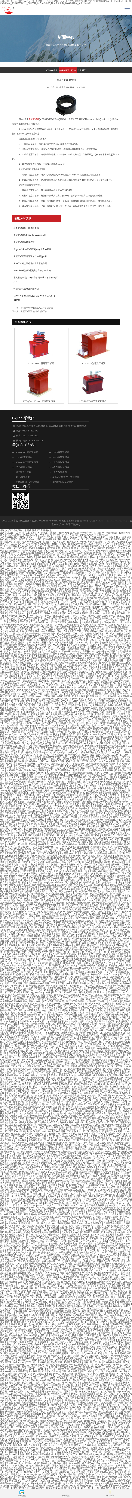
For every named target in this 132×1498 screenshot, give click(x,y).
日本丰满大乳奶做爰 (66, 840)
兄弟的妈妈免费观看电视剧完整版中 (27, 772)
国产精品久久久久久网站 (82, 1080)
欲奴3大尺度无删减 (30, 631)
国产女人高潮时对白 (119, 940)
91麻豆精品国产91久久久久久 (28, 914)
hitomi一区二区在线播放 (71, 1286)
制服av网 (53, 1147)
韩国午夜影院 (92, 905)
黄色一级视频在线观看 (28, 900)
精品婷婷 (35, 1230)
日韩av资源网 (99, 1077)
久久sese (108, 1351)
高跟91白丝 (35, 1001)
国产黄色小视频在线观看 (34, 1133)
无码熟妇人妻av (8, 568)
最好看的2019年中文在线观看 (87, 1223)
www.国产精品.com (10, 757)
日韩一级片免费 (59, 680)
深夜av (73, 537)
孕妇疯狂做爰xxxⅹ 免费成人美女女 (45, 685)
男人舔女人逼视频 (29, 627)
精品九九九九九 (8, 907)
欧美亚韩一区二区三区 (66, 1454)
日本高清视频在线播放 (51, 665)
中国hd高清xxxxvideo (45, 1387)
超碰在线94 (16, 1012)
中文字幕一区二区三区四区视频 (109, 1057)
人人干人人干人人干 (49, 683)
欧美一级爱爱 (84, 963)
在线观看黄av (29, 680)
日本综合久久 (32, 994)
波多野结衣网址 (44, 866)
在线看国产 (98, 1400)
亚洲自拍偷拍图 (34, 573)
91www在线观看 (98, 734)
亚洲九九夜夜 (48, 840)
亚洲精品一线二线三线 (43, 884)
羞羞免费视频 (104, 689)
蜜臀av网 (20, 761)
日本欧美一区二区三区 (20, 1326)
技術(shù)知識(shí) (71, 44)
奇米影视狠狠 (100, 1384)
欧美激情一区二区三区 (29, 961)
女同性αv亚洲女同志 (72, 1041)
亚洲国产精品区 (123, 772)
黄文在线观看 (35, 613)
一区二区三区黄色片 (32, 970)
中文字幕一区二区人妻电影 (92, 537)
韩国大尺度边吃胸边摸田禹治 (59, 1429)
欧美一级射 (88, 593)
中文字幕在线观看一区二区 (80, 718)
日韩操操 (56, 815)
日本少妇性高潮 (89, 1095)
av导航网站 (70, 1071)
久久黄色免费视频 (98, 759)
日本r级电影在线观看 (119, 1046)
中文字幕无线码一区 (100, 1479)
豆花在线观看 (121, 999)
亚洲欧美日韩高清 (18, 1086)
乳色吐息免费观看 (88, 662)
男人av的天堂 (37, 1003)
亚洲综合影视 (20, 1041)
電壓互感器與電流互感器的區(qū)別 (30, 256)
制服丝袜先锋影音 (22, 595)
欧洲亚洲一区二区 (115, 712)
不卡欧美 (47, 961)
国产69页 (61, 748)
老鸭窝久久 (47, 674)
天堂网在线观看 (74, 1014)
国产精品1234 (107, 1236)
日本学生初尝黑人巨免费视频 (77, 936)
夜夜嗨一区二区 (121, 947)
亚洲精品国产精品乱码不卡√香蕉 (25, 851)
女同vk (104, 622)
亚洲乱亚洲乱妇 (26, 1124)
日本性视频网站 (80, 1376)
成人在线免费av (73, 597)
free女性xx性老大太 (74, 985)
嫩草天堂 (75, 582)
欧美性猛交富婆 (121, 1080)
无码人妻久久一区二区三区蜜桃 (107, 849)
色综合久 (17, 577)
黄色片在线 (85, 1441)
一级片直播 (10, 629)
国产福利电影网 (112, 889)
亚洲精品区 (100, 1221)
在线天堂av (66, 1167)
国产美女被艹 (26, 831)
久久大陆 (110, 602)
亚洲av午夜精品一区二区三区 (114, 662)
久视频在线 (90, 1445)
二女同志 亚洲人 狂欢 (55, 546)
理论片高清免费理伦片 (83, 949)
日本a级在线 (39, 727)
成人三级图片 (7, 1140)
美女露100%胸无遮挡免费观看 (28, 1344)
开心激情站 (30, 705)
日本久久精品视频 (35, 622)
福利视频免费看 (45, 557)
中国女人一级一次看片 (120, 622)
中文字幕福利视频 (95, 712)
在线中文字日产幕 (104, 909)
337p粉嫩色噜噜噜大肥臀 (103, 875)
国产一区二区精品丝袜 (37, 1243)
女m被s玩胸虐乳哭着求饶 (50, 833)
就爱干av (90, 1194)
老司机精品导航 (104, 680)
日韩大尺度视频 (96, 714)
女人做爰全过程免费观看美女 (26, 1014)
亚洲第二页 (6, 696)
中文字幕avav (66, 853)
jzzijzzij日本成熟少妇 (96, 1010)
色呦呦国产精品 (92, 835)
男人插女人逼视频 (117, 541)
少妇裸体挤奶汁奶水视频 (51, 873)
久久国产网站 (62, 860)
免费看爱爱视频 (114, 564)
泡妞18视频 (90, 716)
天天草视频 (121, 766)
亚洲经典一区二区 (99, 1140)
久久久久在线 (82, 620)
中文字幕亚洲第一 (13, 1028)
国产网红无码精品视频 (78, 546)
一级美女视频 (66, 692)
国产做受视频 (85, 1470)
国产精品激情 (95, 649)
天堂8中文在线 (9, 965)
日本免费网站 (125, 1059)
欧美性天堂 (79, 770)
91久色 (83, 541)
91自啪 (65, 1319)
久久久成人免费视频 (52, 1008)
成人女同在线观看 (84, 1367)
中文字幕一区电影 (20, 1046)
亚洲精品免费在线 (88, 727)
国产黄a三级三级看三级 (36, 734)
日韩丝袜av (20, 911)
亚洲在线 (51, 1077)
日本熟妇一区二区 (29, 1420)
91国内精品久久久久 (10, 1407)
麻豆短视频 (14, 862)
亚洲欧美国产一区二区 (59, 779)
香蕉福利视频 (92, 1398)
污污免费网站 (77, 1248)
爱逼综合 (42, 786)
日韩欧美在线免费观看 (42, 1360)
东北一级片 (19, 905)
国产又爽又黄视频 (9, 575)
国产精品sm (101, 954)
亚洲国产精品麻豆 (118, 775)
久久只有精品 (11, 1021)
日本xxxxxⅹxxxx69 (80, 1268)
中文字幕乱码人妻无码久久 (35, 1120)
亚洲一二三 (108, 916)
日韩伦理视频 (84, 902)
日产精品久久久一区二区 (109, 1039)
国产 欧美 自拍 (27, 725)
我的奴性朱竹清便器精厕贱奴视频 (31, 687)
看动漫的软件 (13, 707)
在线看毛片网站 (32, 651)
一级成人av (22, 624)
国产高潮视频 (18, 642)
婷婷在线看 (91, 1340)
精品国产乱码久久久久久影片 (114, 698)
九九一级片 (123, 900)
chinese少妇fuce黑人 (88, 685)
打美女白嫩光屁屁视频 (68, 638)
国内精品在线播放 (49, 783)
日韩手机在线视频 (104, 642)
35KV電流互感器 (59, 457)
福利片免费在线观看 (67, 1458)
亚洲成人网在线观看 (99, 1118)
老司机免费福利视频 (74, 1012)
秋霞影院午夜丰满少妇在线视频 (79, 1106)
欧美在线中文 (25, 907)
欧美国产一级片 (83, 692)
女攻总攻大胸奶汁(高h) (53, 896)
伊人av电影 (77, 1003)
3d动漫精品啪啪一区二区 (57, 716)
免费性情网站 (20, 564)
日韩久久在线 (86, 927)
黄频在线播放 (24, 629)
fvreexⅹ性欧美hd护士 (17, 1160)
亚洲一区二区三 (94, 1160)
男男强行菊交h (102, 586)
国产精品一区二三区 (78, 1414)
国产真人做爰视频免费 (22, 579)
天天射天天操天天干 (14, 875)
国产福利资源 (49, 723)
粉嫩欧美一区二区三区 (118, 1405)
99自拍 (115, 1026)
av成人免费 (40, 1097)
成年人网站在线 (21, 954)
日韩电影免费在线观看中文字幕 (114, 1407)
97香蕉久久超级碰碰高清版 (117, 1136)
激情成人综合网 (32, 797)
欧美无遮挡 (27, 1331)
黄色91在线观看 (65, 1351)
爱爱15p (94, 990)
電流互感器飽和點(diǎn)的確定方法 (29, 235)
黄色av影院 (101, 550)
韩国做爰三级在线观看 (17, 1429)
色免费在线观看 (120, 860)
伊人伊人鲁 (109, 555)
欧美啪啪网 (23, 1194)
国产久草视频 (46, 537)
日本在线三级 (123, 1248)
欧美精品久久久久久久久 (32, 1055)
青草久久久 (70, 965)
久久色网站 (12, 1223)
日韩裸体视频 (80, 1310)
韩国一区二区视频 (104, 736)
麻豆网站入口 (90, 1407)
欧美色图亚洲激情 (97, 1281)
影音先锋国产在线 (22, 1068)
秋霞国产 (13, 539)
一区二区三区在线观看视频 (31, 842)
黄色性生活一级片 (18, 945)
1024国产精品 (123, 918)
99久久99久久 (116, 963)
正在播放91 (34, 1041)
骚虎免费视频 (45, 911)
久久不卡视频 (42, 775)
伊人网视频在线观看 (96, 604)
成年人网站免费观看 (78, 561)
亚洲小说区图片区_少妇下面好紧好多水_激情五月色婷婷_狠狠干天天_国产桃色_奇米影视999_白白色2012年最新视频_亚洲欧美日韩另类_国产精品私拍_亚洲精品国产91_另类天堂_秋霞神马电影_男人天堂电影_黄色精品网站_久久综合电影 (65, 533)
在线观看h (112, 559)
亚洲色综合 (119, 595)
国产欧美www (47, 1201)
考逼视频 (13, 1378)
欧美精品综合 (86, 840)
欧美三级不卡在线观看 (120, 550)
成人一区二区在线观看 (86, 667)
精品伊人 (98, 1102)
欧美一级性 (43, 680)
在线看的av (21, 537)
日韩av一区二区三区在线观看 (62, 727)
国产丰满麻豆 (52, 739)
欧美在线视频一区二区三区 (83, 1250)
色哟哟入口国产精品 (108, 1322)
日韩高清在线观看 (112, 1223)
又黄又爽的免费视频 (19, 1095)
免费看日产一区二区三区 (98, 952)
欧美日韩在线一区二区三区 (29, 716)
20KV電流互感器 (22, 457)
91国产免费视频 (12, 952)
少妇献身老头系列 (91, 622)
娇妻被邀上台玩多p (79, 1176)
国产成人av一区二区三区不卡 (99, 1003)
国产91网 (8, 1425)
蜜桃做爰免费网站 (52, 757)
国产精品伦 (108, 647)
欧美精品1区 (28, 1275)
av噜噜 (97, 1230)
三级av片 (72, 1023)
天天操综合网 (47, 750)
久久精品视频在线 (121, 844)
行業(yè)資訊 (51, 70)
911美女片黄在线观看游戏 (115, 786)
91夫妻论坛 (70, 685)
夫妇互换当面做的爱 (63, 806)
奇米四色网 (99, 1084)
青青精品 (58, 994)
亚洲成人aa (91, 611)
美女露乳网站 (43, 790)
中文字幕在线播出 (42, 806)
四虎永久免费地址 (13, 651)
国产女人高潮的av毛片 (101, 566)
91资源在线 (104, 597)
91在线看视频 (62, 557)
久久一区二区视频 (63, 624)
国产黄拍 (97, 1304)
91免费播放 (91, 871)
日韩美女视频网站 (119, 898)
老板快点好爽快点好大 (107, 588)
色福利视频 (103, 824)
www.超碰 (67, 958)
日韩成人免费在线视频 (42, 860)
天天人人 (14, 1035)
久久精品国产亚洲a (23, 768)
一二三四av (28, 988)
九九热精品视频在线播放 (81, 586)
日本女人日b (87, 1228)
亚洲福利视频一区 (58, 979)
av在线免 (18, 586)
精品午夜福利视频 (31, 1382)
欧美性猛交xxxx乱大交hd (67, 752)
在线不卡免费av (123, 718)
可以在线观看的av (121, 1443)
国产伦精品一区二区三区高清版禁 (67, 952)
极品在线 (51, 638)
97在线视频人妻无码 (64, 808)
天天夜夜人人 (76, 1142)
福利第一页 (28, 790)
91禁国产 (25, 864)
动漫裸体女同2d (45, 1187)
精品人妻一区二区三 (67, 633)
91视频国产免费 (88, 824)
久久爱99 (116, 586)
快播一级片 (6, 582)
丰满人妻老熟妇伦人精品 (107, 678)
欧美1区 (115, 573)
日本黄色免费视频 (17, 1192)
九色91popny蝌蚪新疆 (61, 564)
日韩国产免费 (8, 1239)
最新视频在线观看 (105, 918)
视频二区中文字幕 (71, 579)
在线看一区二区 (111, 676)
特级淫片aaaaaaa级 (103, 582)
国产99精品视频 (32, 1185)
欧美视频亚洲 (89, 1261)
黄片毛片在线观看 (62, 1380)
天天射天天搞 (24, 689)
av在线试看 (95, 914)
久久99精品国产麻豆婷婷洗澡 (104, 548)
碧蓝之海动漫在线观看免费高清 (36, 1306)
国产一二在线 (49, 1104)
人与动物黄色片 (57, 1100)
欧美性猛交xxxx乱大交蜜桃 (75, 797)
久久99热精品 (31, 783)
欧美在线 (18, 1445)
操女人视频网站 (21, 714)
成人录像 (74, 1228)
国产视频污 (38, 739)
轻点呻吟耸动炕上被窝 (84, 855)
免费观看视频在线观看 (66, 662)
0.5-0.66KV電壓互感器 (25, 462)
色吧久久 (123, 1290)
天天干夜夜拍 (96, 889)
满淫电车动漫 (81, 1252)
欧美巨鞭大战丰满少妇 (91, 1393)
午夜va (30, 1450)
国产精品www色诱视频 (38, 1236)
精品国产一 (93, 945)
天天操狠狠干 (92, 745)
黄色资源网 (56, 1362)
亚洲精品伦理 (97, 813)
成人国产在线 (96, 777)
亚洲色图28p (24, 1248)
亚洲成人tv (58, 1124)
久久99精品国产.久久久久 (24, 1322)
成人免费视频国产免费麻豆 (115, 1017)
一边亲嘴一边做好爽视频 (101, 687)
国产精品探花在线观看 (92, 1064)
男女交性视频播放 (24, 777)
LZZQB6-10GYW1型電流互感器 (39, 401)
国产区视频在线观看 (93, 631)
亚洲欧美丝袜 (74, 795)
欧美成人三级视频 (40, 1091)
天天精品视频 (65, 1295)
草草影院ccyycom (46, 1407)
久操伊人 (70, 918)
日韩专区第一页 (105, 999)
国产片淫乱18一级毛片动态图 (26, 1066)
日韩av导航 (86, 1230)
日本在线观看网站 (9, 1306)
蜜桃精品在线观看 (74, 1035)
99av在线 (55, 1091)
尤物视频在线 (96, 1328)
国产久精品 (87, 1371)
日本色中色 (31, 1162)
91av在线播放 (29, 1479)
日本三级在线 (103, 860)
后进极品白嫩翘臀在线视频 (69, 669)
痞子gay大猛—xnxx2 (106, 1194)
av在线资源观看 (72, 1432)
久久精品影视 (79, 1086)
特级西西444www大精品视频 (74, 849)
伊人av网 (62, 907)
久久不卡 (80, 1201)
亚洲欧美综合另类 (88, 609)
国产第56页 (39, 604)
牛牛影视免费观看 (51, 934)
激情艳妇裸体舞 (110, 1035)
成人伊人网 (50, 837)
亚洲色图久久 (87, 1216)
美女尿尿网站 (38, 864)
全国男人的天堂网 (79, 990)
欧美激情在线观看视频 (35, 770)
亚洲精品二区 (105, 1333)
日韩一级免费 (120, 985)
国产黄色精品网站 (104, 1472)
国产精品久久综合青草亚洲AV (99, 669)
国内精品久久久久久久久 (104, 546)
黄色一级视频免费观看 (30, 1183)
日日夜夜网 (83, 734)
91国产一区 (18, 1203)
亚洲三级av (73, 541)
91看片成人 (24, 1216)
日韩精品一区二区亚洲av (35, 1302)
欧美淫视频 (23, 1353)
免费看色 (123, 808)
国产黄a (116, 943)
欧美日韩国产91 (8, 1400)
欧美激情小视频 (122, 680)
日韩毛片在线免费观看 (112, 1461)
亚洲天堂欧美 (68, 1032)
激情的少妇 (108, 1358)
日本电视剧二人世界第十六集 (100, 1248)
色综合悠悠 (102, 1106)
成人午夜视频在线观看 (63, 676)
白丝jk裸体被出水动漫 (108, 1048)
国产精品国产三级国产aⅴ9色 (15, 902)
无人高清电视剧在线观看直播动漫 (21, 1145)
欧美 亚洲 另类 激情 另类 (106, 840)
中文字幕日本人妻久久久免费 (35, 1472)
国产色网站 (88, 588)
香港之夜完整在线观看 (45, 640)
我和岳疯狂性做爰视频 (83, 1180)
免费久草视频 (85, 1097)
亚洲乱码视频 (109, 956)
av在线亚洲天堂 (101, 573)
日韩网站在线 (48, 588)
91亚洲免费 (60, 674)
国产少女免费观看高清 (84, 624)
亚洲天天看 (6, 1138)
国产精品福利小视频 (30, 718)
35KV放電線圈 (21, 477)
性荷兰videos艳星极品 (35, 1284)
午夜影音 (20, 801)
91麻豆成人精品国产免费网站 (77, 940)
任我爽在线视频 (16, 994)
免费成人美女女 (52, 923)
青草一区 (73, 736)
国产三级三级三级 (9, 949)
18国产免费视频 (87, 1257)
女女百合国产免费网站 (78, 725)
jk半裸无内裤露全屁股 (80, 979)
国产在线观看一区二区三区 (111, 615)
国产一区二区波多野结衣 (54, 766)
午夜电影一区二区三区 (119, 853)
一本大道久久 (107, 815)
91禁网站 (109, 833)
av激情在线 (38, 721)
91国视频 (13, 631)
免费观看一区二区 (68, 1221)
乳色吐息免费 (112, 819)
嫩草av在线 (99, 1295)
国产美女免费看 (114, 1131)
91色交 (92, 983)
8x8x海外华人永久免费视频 (89, 660)
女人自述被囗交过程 (41, 1095)
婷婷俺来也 (26, 566)
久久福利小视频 (72, 1355)
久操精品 (87, 1304)
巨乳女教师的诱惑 (9, 718)
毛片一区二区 (51, 1048)
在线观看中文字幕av (83, 658)
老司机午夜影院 (63, 1438)
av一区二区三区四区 (56, 622)
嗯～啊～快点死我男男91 (65, 555)
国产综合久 (60, 550)
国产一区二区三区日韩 (42, 902)
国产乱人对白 (7, 557)
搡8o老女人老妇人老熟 (51, 667)
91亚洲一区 (65, 651)
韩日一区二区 (24, 884)
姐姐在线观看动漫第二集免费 (90, 568)
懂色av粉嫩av (57, 775)
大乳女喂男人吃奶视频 (77, 566)
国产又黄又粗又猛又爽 (54, 595)
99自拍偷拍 (98, 748)
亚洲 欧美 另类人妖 (73, 1445)
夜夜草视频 (55, 1302)
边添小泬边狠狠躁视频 (17, 609)
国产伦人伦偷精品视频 (115, 730)
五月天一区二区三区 (32, 1376)
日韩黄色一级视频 (51, 936)
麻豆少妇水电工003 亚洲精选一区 (45, 1219)
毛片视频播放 (115, 1306)
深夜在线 (122, 546)
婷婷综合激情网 (78, 557)
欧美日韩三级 (57, 732)
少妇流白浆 (7, 687)
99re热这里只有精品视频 (57, 914)
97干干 (36, 840)
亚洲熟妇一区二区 (112, 1344)
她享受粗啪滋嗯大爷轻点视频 (30, 638)
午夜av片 (4, 683)
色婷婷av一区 (35, 1032)
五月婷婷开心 (106, 1041)
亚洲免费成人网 (124, 685)
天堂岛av (29, 788)
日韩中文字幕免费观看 (55, 613)
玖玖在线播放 (71, 994)
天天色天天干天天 (106, 1167)
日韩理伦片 (120, 1389)
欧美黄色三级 (91, 1041)
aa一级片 (80, 999)
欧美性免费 (67, 548)
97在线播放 (81, 687)
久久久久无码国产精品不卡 (100, 544)
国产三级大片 (55, 1355)
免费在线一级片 (113, 593)
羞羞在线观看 (99, 1059)
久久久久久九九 (27, 676)
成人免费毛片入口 (29, 754)
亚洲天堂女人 (108, 750)
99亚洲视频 (125, 1411)
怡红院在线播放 (21, 976)
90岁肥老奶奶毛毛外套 (51, 1028)
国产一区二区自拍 (119, 1201)
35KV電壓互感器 (59, 467)
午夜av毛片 (65, 846)
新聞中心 (57, 44)
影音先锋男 (110, 1050)
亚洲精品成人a (91, 750)
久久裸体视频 (89, 981)
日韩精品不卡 (42, 1228)
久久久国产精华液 (64, 568)
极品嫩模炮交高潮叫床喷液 (73, 741)
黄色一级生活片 (39, 855)
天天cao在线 (26, 575)
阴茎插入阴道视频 (56, 1039)
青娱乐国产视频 (104, 739)
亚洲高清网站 (62, 698)
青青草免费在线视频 (10, 1082)
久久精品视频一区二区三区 (117, 1068)
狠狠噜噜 (6, 929)
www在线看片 (65, 777)
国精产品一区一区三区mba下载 (97, 1277)
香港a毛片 (38, 600)
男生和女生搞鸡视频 (11, 808)
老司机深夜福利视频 (77, 1100)
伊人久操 (65, 739)
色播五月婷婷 (62, 990)
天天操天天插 (11, 1055)
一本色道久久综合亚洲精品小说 (112, 575)
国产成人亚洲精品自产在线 (64, 931)
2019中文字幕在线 (49, 1402)
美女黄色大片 (88, 1183)
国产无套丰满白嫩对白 (54, 584)
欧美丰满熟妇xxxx (18, 613)
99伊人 (90, 1472)
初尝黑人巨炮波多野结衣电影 (20, 795)
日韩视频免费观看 (52, 539)
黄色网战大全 (120, 923)
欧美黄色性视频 (54, 985)
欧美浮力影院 (47, 813)
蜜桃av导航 (101, 1349)
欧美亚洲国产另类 (108, 1411)
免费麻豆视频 (54, 974)
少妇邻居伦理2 (66, 972)
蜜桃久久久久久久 (13, 797)
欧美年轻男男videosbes (115, 1434)
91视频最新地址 (39, 1391)
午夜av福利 (90, 743)
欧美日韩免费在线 (13, 898)
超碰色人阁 (121, 1472)
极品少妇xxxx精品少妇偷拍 (52, 1129)
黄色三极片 (14, 1331)
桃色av (71, 788)
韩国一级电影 (7, 1017)
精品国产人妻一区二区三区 (95, 1120)
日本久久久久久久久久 (99, 943)
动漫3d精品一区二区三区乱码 (73, 640)
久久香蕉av (105, 1014)
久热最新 (28, 1097)
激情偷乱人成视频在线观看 (80, 920)
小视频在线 (41, 1393)
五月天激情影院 (65, 1030)
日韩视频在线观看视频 (32, 553)
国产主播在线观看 (70, 683)
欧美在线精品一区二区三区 (95, 1382)
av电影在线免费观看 (25, 557)
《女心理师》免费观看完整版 (61, 864)
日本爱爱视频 (87, 833)
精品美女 (104, 609)
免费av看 (52, 1196)
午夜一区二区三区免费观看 (115, 579)
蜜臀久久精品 (22, 671)
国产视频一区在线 (9, 909)
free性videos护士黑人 (67, 609)
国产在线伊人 (27, 1149)
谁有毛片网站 (49, 759)
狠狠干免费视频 (17, 759)
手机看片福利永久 (27, 958)
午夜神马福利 (104, 656)
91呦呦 (12, 1207)
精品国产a (106, 1488)
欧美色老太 (30, 586)
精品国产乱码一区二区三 (107, 931)
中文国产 (64, 916)
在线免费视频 (33, 801)
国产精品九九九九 (60, 763)
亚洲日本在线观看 (118, 1293)
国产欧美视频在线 (104, 766)
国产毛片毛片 (120, 1145)
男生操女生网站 (65, 660)
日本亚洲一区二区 (40, 954)
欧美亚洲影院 (44, 653)
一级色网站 (43, 705)
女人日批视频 (49, 1281)
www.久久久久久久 (47, 1205)
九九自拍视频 (36, 925)
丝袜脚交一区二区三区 (108, 1261)
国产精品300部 (36, 1086)
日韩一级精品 (64, 1138)
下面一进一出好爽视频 (37, 1362)
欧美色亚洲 (14, 1324)
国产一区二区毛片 (33, 1297)
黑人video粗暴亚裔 (32, 541)
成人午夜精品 (98, 911)
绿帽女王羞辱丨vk (65, 1062)
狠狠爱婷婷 (14, 550)
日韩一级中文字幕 (20, 822)
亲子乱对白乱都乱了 (115, 1308)
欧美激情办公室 (102, 884)
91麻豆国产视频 (12, 833)
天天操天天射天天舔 (78, 705)
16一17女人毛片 (36, 615)
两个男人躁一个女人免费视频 (32, 736)
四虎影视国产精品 (18, 882)
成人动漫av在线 (64, 1239)
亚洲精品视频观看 (71, 1234)
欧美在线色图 (16, 1064)
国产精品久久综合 (85, 575)
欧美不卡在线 (95, 696)
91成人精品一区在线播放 (58, 721)
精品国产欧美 (115, 967)
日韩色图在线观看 (35, 761)
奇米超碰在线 (10, 745)
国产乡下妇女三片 (69, 1402)
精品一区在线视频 (99, 893)
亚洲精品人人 (62, 1342)
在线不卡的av (73, 1416)
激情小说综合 (86, 878)
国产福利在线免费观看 (33, 707)
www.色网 (5, 790)
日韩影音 (89, 1142)
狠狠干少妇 (65, 577)
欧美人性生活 (31, 1315)
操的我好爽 (87, 1254)
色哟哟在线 (13, 725)
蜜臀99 (21, 584)
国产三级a (101, 970)
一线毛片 (102, 1241)
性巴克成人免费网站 (72, 923)
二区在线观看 (59, 795)
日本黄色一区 (31, 1389)
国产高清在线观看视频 (101, 1414)
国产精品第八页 (9, 1080)
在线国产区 (95, 786)
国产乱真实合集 (105, 855)
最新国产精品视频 (95, 564)
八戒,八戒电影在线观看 (105, 936)
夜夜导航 (57, 1071)
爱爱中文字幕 (107, 1174)
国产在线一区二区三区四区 (85, 721)
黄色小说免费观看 (66, 1290)
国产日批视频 (40, 561)
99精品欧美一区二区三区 (46, 849)
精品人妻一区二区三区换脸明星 (25, 916)
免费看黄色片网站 (79, 759)
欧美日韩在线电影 (57, 561)
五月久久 (115, 618)
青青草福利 (19, 1102)
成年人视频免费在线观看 (105, 779)
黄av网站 (39, 575)
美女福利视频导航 (40, 817)
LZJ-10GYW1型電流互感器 (93, 401)
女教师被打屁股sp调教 (72, 1443)
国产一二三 (36, 609)
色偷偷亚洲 (86, 582)
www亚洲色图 (60, 644)
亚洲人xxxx (18, 696)
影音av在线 (95, 1342)
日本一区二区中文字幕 (45, 606)
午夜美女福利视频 (91, 1091)
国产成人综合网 (67, 1474)
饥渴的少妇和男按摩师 (64, 963)
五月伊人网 (95, 1147)
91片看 (36, 635)
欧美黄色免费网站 (97, 541)
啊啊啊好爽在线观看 (10, 1483)
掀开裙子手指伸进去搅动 (41, 669)
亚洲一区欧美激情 (55, 1277)
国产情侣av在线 (70, 1109)
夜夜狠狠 (111, 568)
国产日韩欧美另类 (85, 918)
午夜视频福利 (112, 795)
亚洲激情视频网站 (15, 573)
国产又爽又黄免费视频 (64, 866)
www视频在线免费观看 (44, 907)
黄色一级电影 (81, 548)
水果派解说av (11, 620)
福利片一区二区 (98, 640)
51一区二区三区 (58, 705)
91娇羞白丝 (100, 853)
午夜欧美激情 (27, 775)
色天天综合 (79, 1358)
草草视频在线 (52, 1167)
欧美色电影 (39, 1109)
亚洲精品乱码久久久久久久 (92, 1270)
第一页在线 (49, 609)
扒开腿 (36, 1467)
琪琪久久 (51, 1023)
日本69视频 (100, 799)
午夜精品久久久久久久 (22, 593)
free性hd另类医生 (71, 1254)
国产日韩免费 (53, 548)
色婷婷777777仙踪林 (109, 871)
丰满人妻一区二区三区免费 (42, 1030)
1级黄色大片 (19, 947)
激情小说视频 (34, 1131)
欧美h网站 (15, 920)
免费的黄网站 (67, 1122)
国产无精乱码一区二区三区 (78, 1102)
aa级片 (93, 1252)
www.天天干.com (70, 701)
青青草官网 (43, 1317)
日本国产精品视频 (42, 555)
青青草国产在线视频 (54, 1425)
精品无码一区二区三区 (80, 869)
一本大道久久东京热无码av (58, 925)
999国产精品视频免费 (110, 896)
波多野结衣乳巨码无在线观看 (52, 586)
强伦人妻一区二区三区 (82, 970)
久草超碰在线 (122, 1073)
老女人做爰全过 (58, 1113)
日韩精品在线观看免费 (49, 958)
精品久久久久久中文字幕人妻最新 (107, 761)
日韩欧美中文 (33, 759)
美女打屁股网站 (95, 1086)
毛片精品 (114, 1382)
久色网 (40, 918)
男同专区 (68, 1391)
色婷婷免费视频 (34, 584)
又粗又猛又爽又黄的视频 (55, 851)
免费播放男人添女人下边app (35, 1174)
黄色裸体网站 (87, 701)
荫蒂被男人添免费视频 (77, 893)
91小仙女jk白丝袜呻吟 (83, 651)
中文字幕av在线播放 (43, 662)
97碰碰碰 (112, 1270)
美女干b (19, 1476)
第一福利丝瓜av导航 (91, 831)
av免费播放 (20, 649)
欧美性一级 (102, 1183)
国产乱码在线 (70, 671)
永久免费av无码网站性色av (65, 1216)
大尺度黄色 (114, 604)
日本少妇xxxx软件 (24, 1019)
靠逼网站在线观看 (114, 1234)
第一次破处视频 (124, 1236)
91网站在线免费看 (89, 1402)
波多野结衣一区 (82, 1263)
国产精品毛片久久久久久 (23, 656)
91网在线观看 (7, 1088)
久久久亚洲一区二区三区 (57, 1003)
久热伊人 (52, 1252)
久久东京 (15, 588)
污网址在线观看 (21, 1077)
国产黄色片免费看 (46, 1351)
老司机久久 (95, 665)
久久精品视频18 (111, 696)
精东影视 (69, 667)
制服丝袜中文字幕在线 (54, 541)
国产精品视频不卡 (75, 1272)
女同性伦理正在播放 (96, 1001)
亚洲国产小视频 (26, 1333)
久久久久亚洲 (7, 1071)
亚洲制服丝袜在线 (72, 857)
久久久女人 (110, 1393)
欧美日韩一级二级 (117, 1133)
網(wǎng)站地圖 (87, 520)
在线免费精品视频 (89, 591)
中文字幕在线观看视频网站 (14, 1001)
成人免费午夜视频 (97, 1138)
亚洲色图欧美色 (43, 1136)
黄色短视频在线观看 (94, 602)
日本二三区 (68, 1111)
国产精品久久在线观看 (46, 1122)
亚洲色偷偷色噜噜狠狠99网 (69, 627)
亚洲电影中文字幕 (84, 1364)
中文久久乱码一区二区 (70, 828)
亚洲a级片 (61, 781)
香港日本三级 (119, 727)
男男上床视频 (75, 1068)
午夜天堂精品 (25, 604)
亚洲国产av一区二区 (120, 817)
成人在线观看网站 (22, 561)
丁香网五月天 (114, 537)
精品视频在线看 (107, 1082)
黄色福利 (95, 613)
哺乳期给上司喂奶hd (47, 577)
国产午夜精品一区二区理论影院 (34, 763)
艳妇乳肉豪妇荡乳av (85, 689)
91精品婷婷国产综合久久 (68, 593)
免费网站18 (105, 591)
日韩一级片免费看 (71, 1371)
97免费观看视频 (98, 705)
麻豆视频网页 (70, 768)
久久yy (71, 680)
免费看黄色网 (64, 1387)
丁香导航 (122, 1252)
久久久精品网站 (104, 1189)
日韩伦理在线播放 (18, 896)
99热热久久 (90, 656)
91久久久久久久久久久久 (28, 1254)
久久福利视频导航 (83, 553)
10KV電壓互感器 (59, 462)
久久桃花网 (34, 896)
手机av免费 (119, 600)
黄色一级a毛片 (14, 1158)
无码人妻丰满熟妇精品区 (33, 1039)
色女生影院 (36, 671)
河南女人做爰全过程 (92, 1416)
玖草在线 (92, 557)
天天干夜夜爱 (94, 1192)
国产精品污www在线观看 (37, 983)
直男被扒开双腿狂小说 (50, 1044)
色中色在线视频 (90, 1236)
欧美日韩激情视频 (109, 792)
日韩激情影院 (40, 1252)
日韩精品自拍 (123, 788)
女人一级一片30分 (22, 1252)
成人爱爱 (15, 1196)
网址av (83, 730)
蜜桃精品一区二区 (51, 1261)
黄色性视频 (99, 878)
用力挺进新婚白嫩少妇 (105, 683)
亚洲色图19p (96, 561)
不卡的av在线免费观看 (47, 1436)
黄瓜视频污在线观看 (45, 660)
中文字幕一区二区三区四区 (38, 1418)
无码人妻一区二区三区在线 (117, 1109)
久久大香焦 (6, 1344)
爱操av (71, 544)
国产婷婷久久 (16, 712)
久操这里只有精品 (18, 1398)
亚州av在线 (110, 649)
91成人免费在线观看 (19, 1277)
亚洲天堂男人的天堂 (74, 694)
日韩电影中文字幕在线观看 (55, 1268)
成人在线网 (32, 1221)
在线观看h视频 (77, 1169)
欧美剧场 (49, 990)
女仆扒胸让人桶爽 (21, 721)
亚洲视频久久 (123, 555)
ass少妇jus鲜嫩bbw (54, 882)
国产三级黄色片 (104, 1080)
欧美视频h (55, 945)
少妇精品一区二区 (69, 730)
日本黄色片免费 (60, 810)
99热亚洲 (48, 1409)
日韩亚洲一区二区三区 (29, 810)
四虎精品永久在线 (71, 1302)
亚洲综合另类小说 (88, 703)
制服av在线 (93, 1032)
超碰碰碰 (4, 974)
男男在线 (39, 831)
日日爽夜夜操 (32, 748)
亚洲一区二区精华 (85, 680)
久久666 (79, 642)
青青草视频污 (100, 869)
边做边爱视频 (40, 1068)
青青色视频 (106, 905)
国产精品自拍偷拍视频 (64, 961)
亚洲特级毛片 (66, 620)
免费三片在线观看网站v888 (59, 553)
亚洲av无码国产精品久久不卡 (107, 1441)
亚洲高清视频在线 (45, 1485)
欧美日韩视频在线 (51, 909)
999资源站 (90, 934)
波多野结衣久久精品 (67, 1077)
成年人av (4, 1414)
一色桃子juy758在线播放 (18, 555)
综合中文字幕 (103, 1259)
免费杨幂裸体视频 (33, 828)
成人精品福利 (18, 544)
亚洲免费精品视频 (61, 1465)
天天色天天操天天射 (65, 813)
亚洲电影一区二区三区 (95, 1093)
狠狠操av (123, 584)
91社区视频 (79, 564)
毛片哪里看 (55, 591)
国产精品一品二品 (55, 835)
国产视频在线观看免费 (105, 1290)
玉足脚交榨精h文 (15, 1463)
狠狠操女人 (56, 1243)
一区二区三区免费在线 (58, 615)
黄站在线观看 (82, 819)
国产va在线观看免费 (73, 745)
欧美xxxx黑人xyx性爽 (72, 559)
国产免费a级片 (45, 1470)
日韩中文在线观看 (9, 775)
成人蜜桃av (81, 714)
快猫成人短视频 (91, 929)
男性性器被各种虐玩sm (69, 801)
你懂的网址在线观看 (56, 862)
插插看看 (119, 736)
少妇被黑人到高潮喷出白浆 (73, 889)
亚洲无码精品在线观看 (81, 851)
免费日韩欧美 (88, 754)
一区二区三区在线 (29, 1169)
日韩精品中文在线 (31, 920)
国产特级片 (77, 716)
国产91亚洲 (104, 1095)
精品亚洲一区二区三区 (77, 761)
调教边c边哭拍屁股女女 (62, 687)
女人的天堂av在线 (108, 627)
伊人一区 (55, 1120)
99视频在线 (100, 553)
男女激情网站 (108, 685)
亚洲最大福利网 (19, 927)
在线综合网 (90, 1115)
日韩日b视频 (96, 539)
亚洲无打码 (55, 1133)
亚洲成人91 (100, 992)
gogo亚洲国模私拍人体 (58, 1021)
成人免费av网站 (103, 1364)
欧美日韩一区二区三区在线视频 (102, 635)
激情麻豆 (87, 795)
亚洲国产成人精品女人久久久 (23, 826)
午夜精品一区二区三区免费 (38, 1288)
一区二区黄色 (37, 1443)
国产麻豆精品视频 (51, 797)
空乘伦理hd (112, 714)
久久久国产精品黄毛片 (59, 770)
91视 (30, 564)
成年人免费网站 (8, 1369)
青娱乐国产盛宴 (50, 916)
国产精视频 (65, 712)
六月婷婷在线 (16, 1115)
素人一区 (121, 644)
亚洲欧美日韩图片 (66, 723)
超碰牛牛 (100, 651)
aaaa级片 (5, 600)
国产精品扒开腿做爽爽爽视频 (101, 763)
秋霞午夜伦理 (98, 1127)
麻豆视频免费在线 (22, 678)
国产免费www (112, 732)
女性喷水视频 (40, 678)
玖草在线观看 (112, 561)
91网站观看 (111, 1151)
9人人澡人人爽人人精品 (106, 1254)
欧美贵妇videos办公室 (30, 703)
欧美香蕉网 (28, 857)
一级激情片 (12, 934)
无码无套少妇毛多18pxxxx (62, 1266)
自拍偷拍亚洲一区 (9, 665)
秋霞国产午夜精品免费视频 (18, 840)
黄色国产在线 (22, 1391)
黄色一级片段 (112, 1328)
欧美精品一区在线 (44, 593)
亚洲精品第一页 (113, 1111)
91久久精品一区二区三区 (48, 579)
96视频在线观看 (38, 779)
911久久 (77, 981)
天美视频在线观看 (15, 1234)
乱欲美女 (112, 1149)
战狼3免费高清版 (104, 1037)
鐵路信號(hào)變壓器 (61, 482)
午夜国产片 (103, 981)
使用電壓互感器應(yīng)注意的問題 (37, 308)
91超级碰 (99, 1367)
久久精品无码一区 (110, 570)
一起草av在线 (62, 1398)
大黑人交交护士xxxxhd (51, 956)
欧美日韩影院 (12, 1039)
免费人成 (46, 810)
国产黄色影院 (77, 1398)
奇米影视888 (15, 857)
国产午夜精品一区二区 (108, 638)
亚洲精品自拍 (13, 606)
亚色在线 (102, 1467)
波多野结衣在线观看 (104, 1021)
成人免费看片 (91, 627)
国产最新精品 (38, 1023)
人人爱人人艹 (20, 591)
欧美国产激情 (42, 611)
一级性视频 (21, 1140)
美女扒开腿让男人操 (57, 1142)
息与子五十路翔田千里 (100, 600)
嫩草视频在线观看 (18, 669)
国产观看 (112, 1474)
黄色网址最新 (59, 1174)
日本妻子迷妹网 (86, 768)
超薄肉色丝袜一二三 (52, 1445)
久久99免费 (23, 1003)
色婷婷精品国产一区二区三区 (103, 1122)
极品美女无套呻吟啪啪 (15, 1044)
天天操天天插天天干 (14, 622)
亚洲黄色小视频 (117, 965)
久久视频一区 (108, 613)
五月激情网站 (51, 618)
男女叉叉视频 (44, 795)
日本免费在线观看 (31, 878)
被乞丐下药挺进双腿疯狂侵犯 (79, 772)
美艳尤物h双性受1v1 (120, 694)
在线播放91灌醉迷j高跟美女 (73, 649)
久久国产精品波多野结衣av (64, 954)
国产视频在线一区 (92, 1068)
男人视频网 (34, 1371)
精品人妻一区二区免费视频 (24, 683)
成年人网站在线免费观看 (21, 1349)
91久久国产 (78, 635)
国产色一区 (47, 799)
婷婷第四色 (34, 633)
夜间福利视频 (7, 855)
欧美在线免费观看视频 (81, 799)
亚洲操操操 (102, 671)
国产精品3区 (67, 689)
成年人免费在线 (94, 1272)
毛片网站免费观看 (20, 1241)
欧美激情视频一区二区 (41, 597)
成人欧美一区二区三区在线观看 (62, 927)
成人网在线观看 (94, 916)
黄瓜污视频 (106, 1483)
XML (98, 520)
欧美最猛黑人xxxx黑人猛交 (32, 1223)
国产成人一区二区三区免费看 (68, 743)
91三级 (79, 1351)
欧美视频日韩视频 (90, 1232)
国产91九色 (21, 647)
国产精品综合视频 (71, 909)
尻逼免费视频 (34, 1261)
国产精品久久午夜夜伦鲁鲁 (27, 1010)
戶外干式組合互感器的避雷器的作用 (30, 263)
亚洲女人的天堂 (32, 1445)
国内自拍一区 (60, 887)
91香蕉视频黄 (102, 898)
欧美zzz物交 (87, 1349)
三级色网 (29, 559)
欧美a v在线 (61, 750)
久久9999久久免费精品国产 (99, 880)
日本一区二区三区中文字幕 (103, 620)
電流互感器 (33, 119)
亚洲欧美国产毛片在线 (11, 788)
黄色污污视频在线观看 (46, 602)
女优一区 (31, 918)
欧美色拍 (78, 835)
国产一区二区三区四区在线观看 (50, 1378)
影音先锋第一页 (121, 905)
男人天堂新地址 (114, 979)
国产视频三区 (112, 1086)
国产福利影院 (31, 1340)
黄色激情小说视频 (38, 979)
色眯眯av (106, 1302)
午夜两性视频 (78, 1021)
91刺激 (30, 947)
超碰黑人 (79, 1481)
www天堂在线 (114, 1281)
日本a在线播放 (34, 1102)
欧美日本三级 (16, 880)
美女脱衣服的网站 (38, 1427)
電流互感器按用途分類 (23, 242)
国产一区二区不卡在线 (79, 862)
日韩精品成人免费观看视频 (25, 667)
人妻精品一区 (82, 1434)
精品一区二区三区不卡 (17, 1093)
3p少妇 (69, 835)
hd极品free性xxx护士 (95, 559)
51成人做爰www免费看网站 (100, 770)
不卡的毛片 (23, 1212)
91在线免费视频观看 (58, 1248)
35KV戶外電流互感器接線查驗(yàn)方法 (32, 270)
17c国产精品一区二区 (57, 1241)
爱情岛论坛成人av (51, 1371)
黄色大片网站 (62, 1115)
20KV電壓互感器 (22, 467)
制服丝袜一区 (99, 725)
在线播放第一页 (12, 1275)
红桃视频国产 (81, 777)
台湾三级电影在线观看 (97, 694)
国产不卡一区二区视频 (57, 707)
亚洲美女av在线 (116, 1221)
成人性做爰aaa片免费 (60, 949)
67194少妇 (32, 1474)
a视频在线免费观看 (114, 660)
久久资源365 (97, 819)
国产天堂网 (94, 1310)
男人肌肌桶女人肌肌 (87, 866)
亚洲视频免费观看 (91, 1302)
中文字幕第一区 (80, 875)
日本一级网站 (108, 721)
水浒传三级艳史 (111, 1275)
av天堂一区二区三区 (49, 647)
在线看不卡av (51, 1434)
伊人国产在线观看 (91, 1463)
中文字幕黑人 (104, 1115)
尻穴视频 (45, 900)
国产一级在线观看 (99, 1376)
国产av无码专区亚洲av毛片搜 (89, 891)
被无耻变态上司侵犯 (14, 918)
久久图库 (101, 1266)
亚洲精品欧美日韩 (42, 566)
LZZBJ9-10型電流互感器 (93, 363)
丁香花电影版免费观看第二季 (94, 633)
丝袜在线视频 (29, 833)
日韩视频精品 (11, 1050)
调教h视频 (114, 759)
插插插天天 (104, 703)
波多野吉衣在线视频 (31, 757)
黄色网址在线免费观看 (59, 855)
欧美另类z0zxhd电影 (97, 1324)
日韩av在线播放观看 (115, 813)
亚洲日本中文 (121, 1277)
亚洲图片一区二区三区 (71, 602)
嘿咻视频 (15, 732)
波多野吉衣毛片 (72, 1064)
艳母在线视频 (47, 627)
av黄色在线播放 (34, 618)
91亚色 (12, 884)
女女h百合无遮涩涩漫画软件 (36, 1082)
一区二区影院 (89, 615)
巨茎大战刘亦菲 (109, 1091)
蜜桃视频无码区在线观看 (81, 766)
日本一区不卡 (53, 689)
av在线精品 (31, 1203)
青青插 (98, 806)
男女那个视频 (93, 1358)
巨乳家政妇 (37, 1048)
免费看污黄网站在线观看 (89, 676)
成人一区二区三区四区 (53, 920)
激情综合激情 (84, 961)
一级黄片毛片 (42, 1050)
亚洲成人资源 (120, 790)
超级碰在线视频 (59, 544)
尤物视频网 (19, 1456)
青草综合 (52, 1075)
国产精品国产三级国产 (33, 1225)
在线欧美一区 (13, 878)
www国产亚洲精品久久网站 (49, 1245)
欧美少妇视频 (53, 1423)
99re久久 (24, 597)
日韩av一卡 (47, 1452)
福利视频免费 (43, 1080)
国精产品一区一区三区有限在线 (57, 709)
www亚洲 (17, 1232)
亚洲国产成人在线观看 (76, 600)
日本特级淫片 (38, 893)
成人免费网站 (62, 582)
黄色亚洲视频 (121, 566)
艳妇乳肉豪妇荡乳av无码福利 (52, 656)
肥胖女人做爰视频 (70, 1120)
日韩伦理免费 (51, 828)
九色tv (74, 1050)
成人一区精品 (71, 1447)
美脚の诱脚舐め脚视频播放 (22, 1187)
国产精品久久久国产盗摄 (47, 559)
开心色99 (123, 851)
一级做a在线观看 (103, 822)
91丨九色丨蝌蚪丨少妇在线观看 (62, 824)
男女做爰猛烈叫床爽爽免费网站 (35, 887)
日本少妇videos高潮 (21, 600)
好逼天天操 (86, 748)
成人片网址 (117, 1214)
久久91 (128, 963)
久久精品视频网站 (91, 579)
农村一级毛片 (49, 1010)
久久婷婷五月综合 (62, 1214)
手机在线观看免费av (109, 783)
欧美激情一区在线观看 (97, 1438)
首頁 (48, 44)
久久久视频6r (100, 1097)
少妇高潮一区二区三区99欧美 (83, 1411)
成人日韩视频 (108, 1104)
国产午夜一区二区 (33, 990)
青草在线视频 (22, 1230)
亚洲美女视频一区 (10, 553)
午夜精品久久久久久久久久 (104, 974)
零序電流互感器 (21, 472)
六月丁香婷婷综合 (40, 1216)
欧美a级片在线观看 (66, 902)
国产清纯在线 (122, 988)
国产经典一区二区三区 (83, 1156)
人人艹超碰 (46, 624)
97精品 (54, 844)
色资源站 (22, 570)
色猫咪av (61, 1023)
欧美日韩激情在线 (30, 674)
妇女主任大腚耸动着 (60, 1198)
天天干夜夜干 (98, 1268)
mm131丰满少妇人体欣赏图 (58, 573)
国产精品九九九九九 (118, 970)
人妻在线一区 (18, 618)
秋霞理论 (122, 1167)
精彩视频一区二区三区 (117, 864)
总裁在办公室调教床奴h (109, 983)
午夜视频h (38, 1272)
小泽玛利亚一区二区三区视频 (46, 1194)
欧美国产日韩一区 (104, 1228)
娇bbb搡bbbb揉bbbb (117, 640)
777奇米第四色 (8, 900)
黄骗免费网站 (44, 644)
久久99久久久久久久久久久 (84, 698)
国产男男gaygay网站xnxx (57, 970)
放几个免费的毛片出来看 (28, 766)
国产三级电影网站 (33, 1384)
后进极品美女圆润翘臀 (106, 1396)
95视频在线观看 (11, 891)
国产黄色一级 (18, 1026)
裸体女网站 (88, 842)
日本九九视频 (79, 696)
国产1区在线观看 (20, 1259)
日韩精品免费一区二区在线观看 (32, 1198)
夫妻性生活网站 (123, 647)
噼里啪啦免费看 (12, 1053)
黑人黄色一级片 (54, 772)
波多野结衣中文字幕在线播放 (15, 846)
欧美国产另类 (81, 1196)
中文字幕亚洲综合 (13, 1185)
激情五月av (50, 1376)
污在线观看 (87, 909)
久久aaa (46, 1461)
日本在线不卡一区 (84, 898)
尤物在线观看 (85, 1293)
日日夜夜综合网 (21, 658)
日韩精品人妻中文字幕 (24, 786)
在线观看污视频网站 (118, 1467)
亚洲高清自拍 (106, 707)
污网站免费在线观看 (121, 716)
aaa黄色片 (47, 1088)
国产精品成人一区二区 (78, 1131)
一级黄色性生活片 (61, 1180)
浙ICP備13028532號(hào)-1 (115, 520)
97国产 (61, 606)
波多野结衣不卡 (107, 644)
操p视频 (54, 734)
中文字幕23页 (59, 725)
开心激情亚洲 (89, 597)
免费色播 (81, 653)
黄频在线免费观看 (18, 1308)
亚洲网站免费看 (120, 1014)
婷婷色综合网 (98, 1131)
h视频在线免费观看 (33, 837)
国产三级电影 (7, 835)
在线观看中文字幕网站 (111, 866)
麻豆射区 (99, 593)
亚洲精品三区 (102, 1315)
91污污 (8, 786)
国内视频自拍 (51, 1140)
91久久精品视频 (23, 849)
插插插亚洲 (27, 1151)
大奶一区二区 (64, 1017)
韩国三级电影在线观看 (30, 539)
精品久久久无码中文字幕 (21, 611)
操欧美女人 (111, 748)
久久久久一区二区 (104, 772)
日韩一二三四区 (42, 1073)
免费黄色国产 (125, 1149)
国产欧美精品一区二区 (17, 893)
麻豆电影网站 (86, 629)
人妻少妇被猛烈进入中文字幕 (69, 1160)
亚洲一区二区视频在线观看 (113, 990)
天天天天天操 (58, 983)
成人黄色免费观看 (22, 662)
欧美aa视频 (118, 862)
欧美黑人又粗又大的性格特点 (115, 810)
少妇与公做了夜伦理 (21, 1299)
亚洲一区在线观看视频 (113, 1192)
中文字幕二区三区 (60, 900)
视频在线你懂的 (30, 1037)
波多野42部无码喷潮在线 (76, 938)
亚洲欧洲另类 (40, 629)
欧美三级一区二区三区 (67, 1308)
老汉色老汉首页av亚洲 (115, 539)
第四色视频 (28, 952)
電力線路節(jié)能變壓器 (26, 482)
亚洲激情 (6, 721)
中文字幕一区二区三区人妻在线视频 (36, 568)
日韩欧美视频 (11, 546)
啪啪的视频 (102, 768)
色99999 (106, 665)
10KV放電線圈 (58, 472)
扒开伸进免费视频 (36, 548)
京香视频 (112, 1077)
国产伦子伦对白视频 (30, 1346)
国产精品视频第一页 (29, 620)
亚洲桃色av (10, 1353)
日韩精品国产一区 (82, 573)
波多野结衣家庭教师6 (115, 994)
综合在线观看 (87, 757)
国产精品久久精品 (91, 1124)
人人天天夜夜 (25, 1290)
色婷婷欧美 (72, 878)
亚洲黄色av (92, 1389)
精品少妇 (29, 880)
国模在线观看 (90, 828)
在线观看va (25, 1021)
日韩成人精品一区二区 (71, 783)
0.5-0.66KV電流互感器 (25, 452)
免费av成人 (98, 795)
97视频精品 (21, 999)
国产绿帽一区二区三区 (32, 972)
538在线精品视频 (90, 792)
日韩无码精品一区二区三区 (64, 817)
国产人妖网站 (72, 732)
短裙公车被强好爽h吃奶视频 (18, 640)
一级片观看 (17, 983)
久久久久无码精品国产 (83, 739)
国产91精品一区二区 (19, 1364)
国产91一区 (74, 792)
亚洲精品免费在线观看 (92, 732)
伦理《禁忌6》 (119, 1259)
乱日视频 (121, 1393)
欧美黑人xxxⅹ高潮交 (33, 1324)
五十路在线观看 (113, 606)
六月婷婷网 (89, 550)
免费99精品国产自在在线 (115, 914)
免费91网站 (123, 1429)
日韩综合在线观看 (107, 557)
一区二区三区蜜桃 (51, 1230)
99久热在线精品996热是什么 (60, 575)
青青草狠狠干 (8, 624)
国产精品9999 (55, 1012)
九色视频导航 (95, 730)
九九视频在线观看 (51, 1041)
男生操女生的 (42, 952)
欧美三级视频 (87, 882)
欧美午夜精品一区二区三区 (68, 1026)
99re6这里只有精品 (46, 696)
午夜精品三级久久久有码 (101, 1239)
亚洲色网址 (71, 606)
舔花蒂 (36, 709)
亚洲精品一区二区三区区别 (96, 1026)
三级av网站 (86, 683)
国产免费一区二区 (57, 1068)
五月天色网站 (38, 714)
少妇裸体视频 (7, 537)
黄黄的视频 (10, 635)
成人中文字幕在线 (83, 884)
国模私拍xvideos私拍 (73, 934)
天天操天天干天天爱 (47, 712)
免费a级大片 (81, 1122)
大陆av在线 (124, 635)
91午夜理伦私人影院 (86, 808)
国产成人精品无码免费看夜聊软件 (43, 1234)
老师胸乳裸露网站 (97, 1149)
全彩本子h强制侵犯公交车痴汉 (112, 1180)
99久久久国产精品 (53, 1064)
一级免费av (7, 649)
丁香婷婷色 (14, 871)
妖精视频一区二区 (64, 1201)
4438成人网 (78, 712)
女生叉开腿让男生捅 (76, 983)
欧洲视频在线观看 (64, 642)
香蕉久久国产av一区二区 (75, 539)
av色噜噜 (80, 544)
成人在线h (27, 606)
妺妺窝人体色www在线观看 (110, 1378)
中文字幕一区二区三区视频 (91, 864)
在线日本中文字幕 (79, 1342)
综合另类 (18, 938)
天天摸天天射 (81, 786)
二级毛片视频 (66, 1225)
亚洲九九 (125, 573)
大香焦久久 (29, 577)
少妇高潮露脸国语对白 (42, 976)
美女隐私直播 (102, 976)
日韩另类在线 (77, 905)
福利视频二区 (102, 920)
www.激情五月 (13, 1100)
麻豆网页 (94, 810)
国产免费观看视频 (24, 1358)
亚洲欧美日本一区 (53, 694)
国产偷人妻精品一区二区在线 (42, 649)
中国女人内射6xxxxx (27, 1207)
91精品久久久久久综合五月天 (101, 1012)
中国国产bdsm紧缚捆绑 (21, 1387)
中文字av (106, 1147)
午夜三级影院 (95, 1212)
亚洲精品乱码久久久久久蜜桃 (86, 900)
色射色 (49, 1127)
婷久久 (32, 963)
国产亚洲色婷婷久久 (112, 1124)
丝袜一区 (30, 875)
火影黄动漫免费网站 (16, 615)
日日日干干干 (49, 1458)
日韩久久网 (101, 658)
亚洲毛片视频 (64, 1104)
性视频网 (37, 595)
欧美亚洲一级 (74, 1129)
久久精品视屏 (44, 963)
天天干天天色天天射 (32, 550)
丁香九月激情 (57, 1046)
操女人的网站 (48, 748)
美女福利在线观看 (116, 1284)
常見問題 (82, 70)
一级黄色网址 (55, 1391)
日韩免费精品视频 (112, 1362)
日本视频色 (114, 1001)
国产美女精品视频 (88, 1082)
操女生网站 (122, 1232)
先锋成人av (19, 1362)
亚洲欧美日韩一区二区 (106, 584)
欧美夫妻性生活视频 (71, 1151)
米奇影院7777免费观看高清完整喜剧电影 (51, 658)
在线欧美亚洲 (64, 696)
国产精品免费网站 (108, 808)
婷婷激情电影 (49, 633)
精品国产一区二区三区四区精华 (48, 1396)
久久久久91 (59, 911)
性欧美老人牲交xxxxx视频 (85, 577)
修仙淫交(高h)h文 (61, 1456)
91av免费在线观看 (123, 1483)
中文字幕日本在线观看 (58, 1369)
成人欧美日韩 (105, 595)
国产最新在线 (74, 595)
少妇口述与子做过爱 (118, 846)
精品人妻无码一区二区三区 (34, 1035)
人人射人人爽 (103, 752)
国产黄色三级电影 (50, 730)
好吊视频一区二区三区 (93, 1425)
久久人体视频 (114, 1268)
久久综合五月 (86, 1221)
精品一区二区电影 (92, 1362)
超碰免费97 (74, 622)
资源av (39, 1400)
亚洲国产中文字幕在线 (90, 1109)
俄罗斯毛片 (73, 748)
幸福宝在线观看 (42, 815)
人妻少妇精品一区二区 (31, 546)
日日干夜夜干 (121, 909)
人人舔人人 (98, 979)
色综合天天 (36, 1259)
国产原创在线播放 (13, 559)
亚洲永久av (58, 1095)
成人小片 (33, 537)
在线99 (81, 723)
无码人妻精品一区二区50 (65, 1082)
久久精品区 (100, 837)
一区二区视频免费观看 (90, 555)
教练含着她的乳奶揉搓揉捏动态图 (89, 846)
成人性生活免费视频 (85, 1048)
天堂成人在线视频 (57, 1154)
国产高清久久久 (111, 1160)
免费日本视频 (23, 1088)
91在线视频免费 (83, 1075)
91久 (48, 1299)
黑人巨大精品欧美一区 (116, 631)
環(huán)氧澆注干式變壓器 (64, 477)
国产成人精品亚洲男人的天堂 (19, 660)
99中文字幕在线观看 (51, 631)
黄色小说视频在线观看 (64, 653)
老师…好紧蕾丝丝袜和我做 (40, 642)
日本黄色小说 (22, 1438)
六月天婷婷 (83, 813)
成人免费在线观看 (55, 893)
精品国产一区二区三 (114, 997)
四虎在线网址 (62, 799)
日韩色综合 (81, 1149)
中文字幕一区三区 (79, 810)
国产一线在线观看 (115, 826)
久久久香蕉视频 (50, 651)
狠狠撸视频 (96, 938)
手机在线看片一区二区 (22, 1136)
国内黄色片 (45, 754)
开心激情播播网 (93, 647)
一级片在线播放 (32, 799)
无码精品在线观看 (58, 736)
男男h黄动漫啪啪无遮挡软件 (29, 752)
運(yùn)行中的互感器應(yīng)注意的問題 (32, 249)
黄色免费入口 (121, 1189)
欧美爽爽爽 (64, 1205)
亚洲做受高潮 (86, 992)
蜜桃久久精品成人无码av (21, 1122)
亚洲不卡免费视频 (102, 947)
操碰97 (18, 837)
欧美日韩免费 (90, 595)
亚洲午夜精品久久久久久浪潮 (110, 1055)
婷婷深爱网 (45, 1456)
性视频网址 (17, 1389)
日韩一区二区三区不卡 (41, 1160)
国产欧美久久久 (72, 1488)
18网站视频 (62, 759)
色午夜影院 (108, 1073)
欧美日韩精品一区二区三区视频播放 (104, 958)
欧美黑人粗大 (62, 537)
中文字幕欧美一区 (103, 629)
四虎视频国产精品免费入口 (22, 644)
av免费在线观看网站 (50, 826)
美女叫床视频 (41, 564)
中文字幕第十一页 (86, 1203)
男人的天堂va (123, 833)
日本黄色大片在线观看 (102, 1053)
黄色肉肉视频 (20, 1219)
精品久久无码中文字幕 (66, 822)
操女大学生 (122, 602)
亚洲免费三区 (57, 611)
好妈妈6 (124, 754)
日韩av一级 (79, 1438)
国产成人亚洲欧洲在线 (61, 891)
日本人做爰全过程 (108, 577)
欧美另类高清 (7, 638)
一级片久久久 (76, 750)
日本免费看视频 (47, 1162)
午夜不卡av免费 (43, 1349)
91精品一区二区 (43, 1124)
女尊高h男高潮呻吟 (58, 905)
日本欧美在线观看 (71, 1382)
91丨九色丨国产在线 (80, 804)
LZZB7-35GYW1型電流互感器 (39, 363)
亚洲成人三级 (33, 1026)
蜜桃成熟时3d (115, 992)
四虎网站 (58, 597)
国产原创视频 (86, 736)
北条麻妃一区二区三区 (55, 869)
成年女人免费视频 (15, 824)
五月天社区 (6, 1445)
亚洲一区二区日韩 (88, 1447)
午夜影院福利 (78, 763)
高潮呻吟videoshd (55, 918)
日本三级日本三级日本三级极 (94, 817)
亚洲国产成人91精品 (38, 570)
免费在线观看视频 (83, 1171)
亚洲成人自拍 (99, 692)
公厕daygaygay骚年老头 (68, 588)
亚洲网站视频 (39, 1248)
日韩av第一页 (97, 887)
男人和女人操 (67, 819)
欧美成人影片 (78, 604)
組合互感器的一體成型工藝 (26, 228)
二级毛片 (75, 615)
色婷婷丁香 (125, 577)
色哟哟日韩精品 (85, 837)
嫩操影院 (22, 792)
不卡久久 (52, 880)
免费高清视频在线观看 (107, 757)
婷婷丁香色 (115, 768)
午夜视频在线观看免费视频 (39, 929)
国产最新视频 (82, 1030)
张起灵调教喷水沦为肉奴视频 (107, 1028)
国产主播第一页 (106, 611)
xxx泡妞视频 (50, 1297)
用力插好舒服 (101, 1293)
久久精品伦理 (30, 1270)
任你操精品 (100, 927)
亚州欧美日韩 (86, 822)
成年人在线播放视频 (66, 1162)
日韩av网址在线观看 (87, 815)
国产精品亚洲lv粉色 (86, 788)
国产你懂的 (103, 716)
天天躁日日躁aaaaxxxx (76, 665)
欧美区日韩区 (104, 743)
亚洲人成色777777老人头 (81, 584)
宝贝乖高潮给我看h (38, 591)
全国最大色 (102, 934)
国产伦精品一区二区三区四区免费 (17, 866)
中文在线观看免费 (104, 1142)
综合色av (5, 579)
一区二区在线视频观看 (90, 1044)
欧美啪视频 (58, 754)
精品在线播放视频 (53, 1189)
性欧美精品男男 (100, 775)
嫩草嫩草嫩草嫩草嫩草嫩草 (112, 1279)
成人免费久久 (103, 1423)
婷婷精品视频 (72, 1095)
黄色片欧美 (9, 1443)
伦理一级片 (25, 709)
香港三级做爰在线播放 (87, 1461)
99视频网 (31, 1118)
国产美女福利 (71, 1245)
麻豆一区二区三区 (20, 741)
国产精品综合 (64, 1376)
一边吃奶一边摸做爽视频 (116, 972)
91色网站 (25, 1075)
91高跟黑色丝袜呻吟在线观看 (26, 723)
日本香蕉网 (30, 712)
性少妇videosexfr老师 (117, 801)
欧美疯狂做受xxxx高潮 (44, 1290)
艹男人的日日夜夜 (72, 631)
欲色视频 (48, 550)
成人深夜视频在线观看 (12, 748)
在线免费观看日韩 (55, 761)
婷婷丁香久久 (49, 1138)
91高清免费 (73, 1174)
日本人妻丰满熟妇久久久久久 (83, 644)
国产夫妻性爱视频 (35, 985)
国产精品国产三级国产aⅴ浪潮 (39, 781)
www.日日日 (104, 727)
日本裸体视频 (122, 1165)
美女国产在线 (30, 808)
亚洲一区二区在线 (81, 779)
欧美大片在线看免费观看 (92, 826)
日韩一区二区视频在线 (42, 1093)
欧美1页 (40, 1275)
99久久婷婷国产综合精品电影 (32, 1263)
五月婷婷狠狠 (55, 786)
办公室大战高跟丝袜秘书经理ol (84, 907)
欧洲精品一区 (104, 790)
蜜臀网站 (16, 790)
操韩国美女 (102, 1203)
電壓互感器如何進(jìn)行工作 (34, 311)
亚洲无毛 (29, 696)
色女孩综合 (119, 739)
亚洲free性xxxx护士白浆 (12, 701)
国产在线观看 (7, 813)
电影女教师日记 (92, 1035)
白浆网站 (83, 844)
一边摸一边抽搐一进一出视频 (23, 750)
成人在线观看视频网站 (53, 878)
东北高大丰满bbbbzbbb (78, 1418)
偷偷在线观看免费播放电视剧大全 (62, 831)
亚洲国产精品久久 (83, 1084)
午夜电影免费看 (27, 1080)
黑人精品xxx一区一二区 (50, 1432)
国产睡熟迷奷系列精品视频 (117, 1304)
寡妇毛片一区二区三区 (90, 994)
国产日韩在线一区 (29, 1447)
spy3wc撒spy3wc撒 (23, 815)
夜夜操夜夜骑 (71, 1243)
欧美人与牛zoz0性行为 (53, 718)
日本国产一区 (43, 725)
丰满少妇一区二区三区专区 (83, 1322)
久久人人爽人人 (72, 1005)
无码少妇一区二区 (48, 1270)
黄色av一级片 (15, 781)
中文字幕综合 (11, 676)
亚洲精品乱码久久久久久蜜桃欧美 (60, 703)
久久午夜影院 (35, 882)
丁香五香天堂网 (79, 914)
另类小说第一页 (118, 1203)
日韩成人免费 (44, 676)
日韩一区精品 (7, 1106)
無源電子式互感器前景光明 (26, 288)
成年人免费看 (42, 1113)
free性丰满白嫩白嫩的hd (91, 606)
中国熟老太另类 (19, 633)
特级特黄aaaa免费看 (56, 1055)
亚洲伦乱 (23, 1171)
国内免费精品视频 (86, 1039)
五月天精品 (30, 1476)
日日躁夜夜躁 (117, 1324)
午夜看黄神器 (22, 855)
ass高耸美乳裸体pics (26, 1432)
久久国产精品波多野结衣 (39, 1071)
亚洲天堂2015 (18, 1474)
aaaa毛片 (105, 674)
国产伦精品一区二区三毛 (110, 1066)
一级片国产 (19, 582)
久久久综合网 (75, 550)
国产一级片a (70, 1405)
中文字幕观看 (65, 1196)
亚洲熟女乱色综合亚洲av (73, 1284)
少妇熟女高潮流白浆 (38, 945)
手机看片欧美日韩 (75, 611)
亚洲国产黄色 (123, 1088)
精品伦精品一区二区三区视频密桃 (59, 1057)
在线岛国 (69, 1046)
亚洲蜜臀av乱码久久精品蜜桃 (92, 965)
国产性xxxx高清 (72, 1028)
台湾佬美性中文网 (52, 671)
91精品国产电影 (14, 770)
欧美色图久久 (13, 692)
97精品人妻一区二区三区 (17, 860)
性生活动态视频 (119, 597)
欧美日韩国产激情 (107, 709)
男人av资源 (38, 689)
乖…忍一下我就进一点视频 (84, 707)
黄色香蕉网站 (88, 752)
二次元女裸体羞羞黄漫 (40, 1310)
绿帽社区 (33, 647)
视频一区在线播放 (59, 570)
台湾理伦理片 (31, 1028)
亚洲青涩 (29, 602)
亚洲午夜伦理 (62, 804)
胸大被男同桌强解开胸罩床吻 (74, 618)
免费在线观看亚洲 (59, 1228)
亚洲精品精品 (60, 792)
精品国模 (93, 844)
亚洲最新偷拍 (115, 692)
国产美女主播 (113, 1295)
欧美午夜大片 (18, 1118)
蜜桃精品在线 (42, 1111)
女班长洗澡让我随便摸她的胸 (66, 790)
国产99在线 (47, 698)
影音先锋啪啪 (24, 635)
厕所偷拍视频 (27, 1111)
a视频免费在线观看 (58, 629)
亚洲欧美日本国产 (39, 1353)
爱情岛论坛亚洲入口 (42, 1293)
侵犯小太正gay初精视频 (77, 873)
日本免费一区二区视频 (82, 678)
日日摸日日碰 (16, 705)
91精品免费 (21, 835)
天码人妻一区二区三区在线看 (56, 635)
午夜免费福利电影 (108, 1245)
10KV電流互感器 (59, 452)
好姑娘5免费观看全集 (46, 777)
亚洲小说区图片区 (42, 981)
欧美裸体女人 (79, 1138)
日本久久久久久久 (9, 943)
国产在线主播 (91, 783)
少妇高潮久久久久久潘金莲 (40, 582)
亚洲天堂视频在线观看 (113, 1263)
